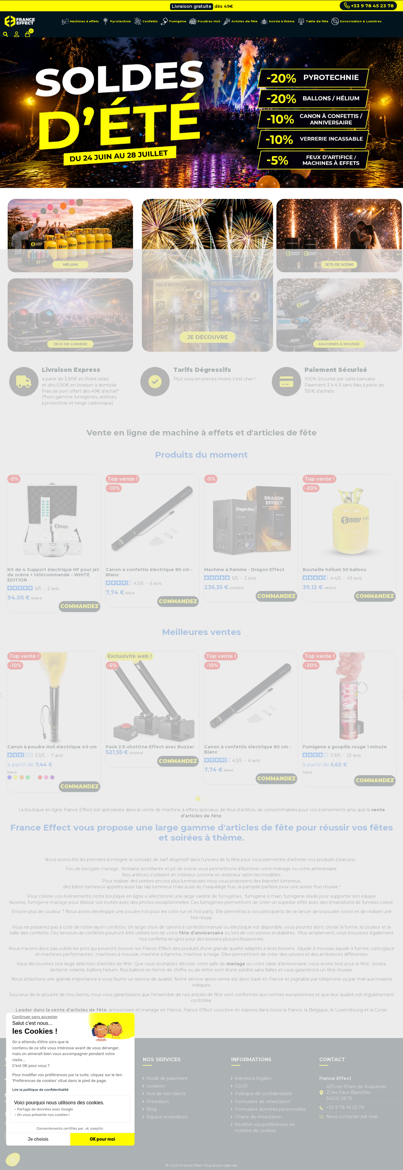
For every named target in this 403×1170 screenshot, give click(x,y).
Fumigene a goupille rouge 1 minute (345, 747)
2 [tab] (205, 799)
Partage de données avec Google (45, 1109)
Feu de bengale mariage (93, 868)
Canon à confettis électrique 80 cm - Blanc (149, 572)
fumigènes (230, 896)
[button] (13, 1159)
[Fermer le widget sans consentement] (35, 1017)
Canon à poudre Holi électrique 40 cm (52, 747)
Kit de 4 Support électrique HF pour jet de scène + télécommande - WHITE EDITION (53, 575)
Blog (151, 1109)
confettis (115, 927)
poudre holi (137, 911)
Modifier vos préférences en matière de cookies (265, 1127)
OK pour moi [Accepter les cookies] (102, 1139)
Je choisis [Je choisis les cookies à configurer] (38, 1139)
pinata (379, 963)
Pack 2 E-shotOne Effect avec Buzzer (150, 747)
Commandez (79, 606)
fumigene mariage (48, 902)
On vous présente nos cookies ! (43, 1115)
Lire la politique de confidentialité (40, 1089)
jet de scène (183, 868)
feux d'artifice (241, 809)
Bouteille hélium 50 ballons (334, 569)
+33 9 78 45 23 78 (369, 5)
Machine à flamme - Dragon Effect (244, 569)
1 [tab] (198, 799)
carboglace (382, 948)
